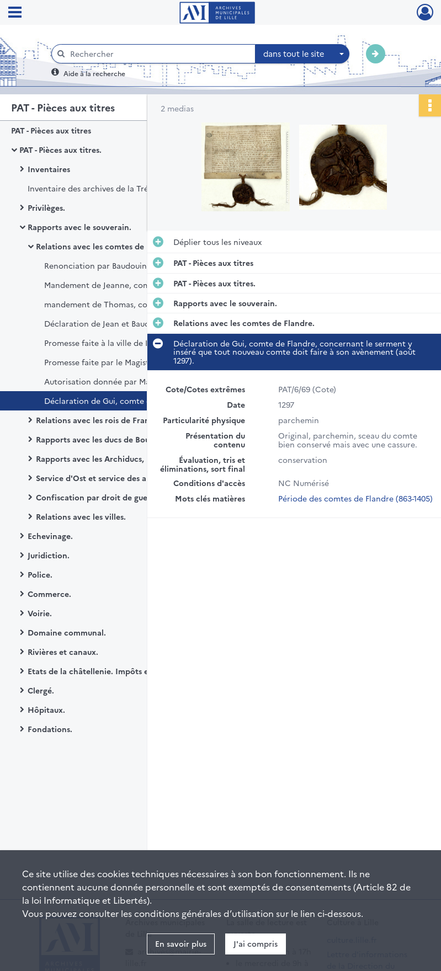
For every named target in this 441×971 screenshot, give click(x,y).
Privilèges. (46, 207)
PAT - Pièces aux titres (51, 130)
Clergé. (41, 690)
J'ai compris (255, 943)
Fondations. (50, 728)
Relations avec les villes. (81, 516)
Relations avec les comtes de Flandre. (106, 246)
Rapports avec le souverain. (79, 226)
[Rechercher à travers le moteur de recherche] (159, 54)
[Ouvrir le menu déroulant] (15, 13)
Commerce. (49, 593)
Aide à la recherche (94, 73)
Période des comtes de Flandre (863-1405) (355, 498)
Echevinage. (50, 535)
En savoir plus (180, 943)
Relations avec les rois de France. (98, 419)
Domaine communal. (67, 632)
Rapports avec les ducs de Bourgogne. (107, 439)
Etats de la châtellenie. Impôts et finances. (108, 670)
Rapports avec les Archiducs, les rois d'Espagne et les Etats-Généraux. (146, 458)
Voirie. (40, 612)
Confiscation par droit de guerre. (98, 497)
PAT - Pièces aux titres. (60, 149)
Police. (40, 574)
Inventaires (49, 168)
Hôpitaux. (46, 709)
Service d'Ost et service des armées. (103, 477)
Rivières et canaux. (63, 651)
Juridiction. (49, 555)
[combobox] (302, 54)
